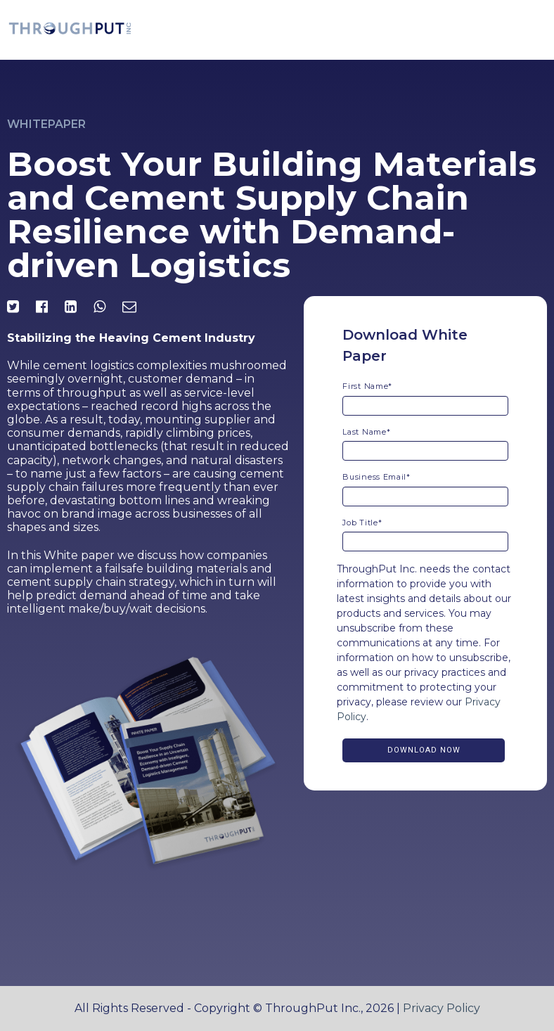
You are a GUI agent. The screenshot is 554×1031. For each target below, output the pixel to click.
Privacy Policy (441, 1008)
